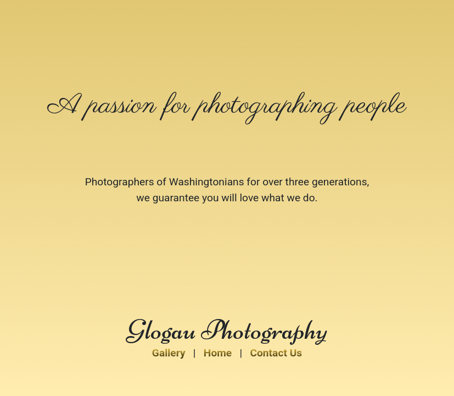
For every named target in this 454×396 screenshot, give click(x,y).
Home (218, 352)
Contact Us (276, 352)
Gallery (169, 352)
